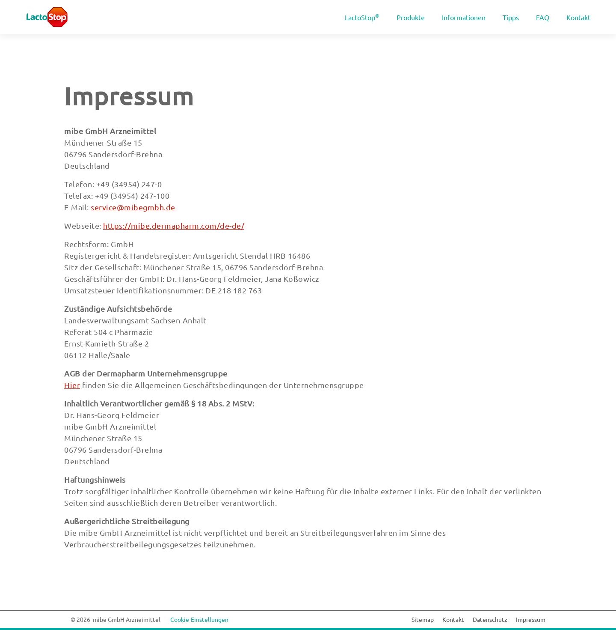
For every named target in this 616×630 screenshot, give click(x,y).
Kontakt (578, 17)
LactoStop (362, 16)
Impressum (129, 95)
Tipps (511, 17)
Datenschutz (490, 619)
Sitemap (423, 619)
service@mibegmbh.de (133, 207)
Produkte (411, 17)
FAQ (542, 17)
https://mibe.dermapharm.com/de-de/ (173, 225)
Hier (72, 384)
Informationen (464, 17)
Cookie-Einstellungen (199, 619)
